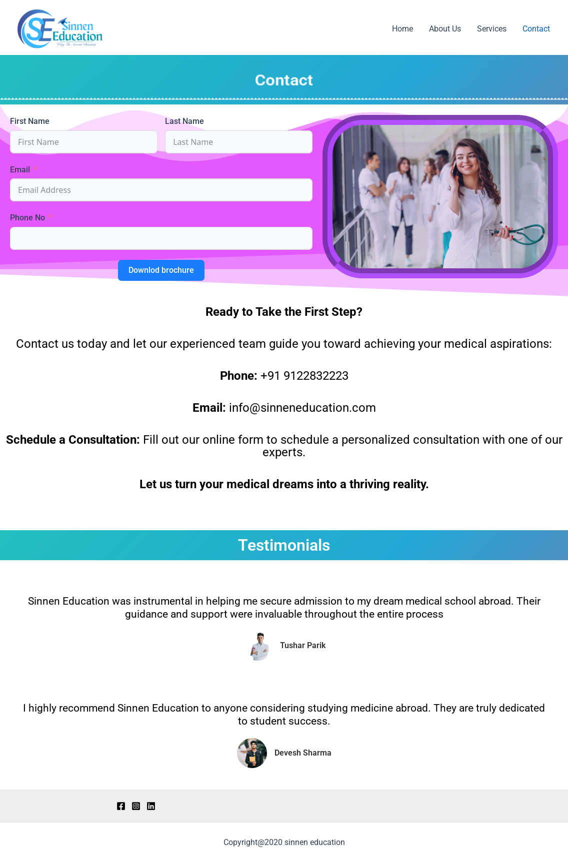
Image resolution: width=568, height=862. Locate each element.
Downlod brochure (161, 270)
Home (402, 28)
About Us (445, 28)
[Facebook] (121, 806)
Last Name (184, 121)
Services (491, 28)
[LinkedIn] (151, 806)
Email (20, 169)
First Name (30, 121)
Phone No (27, 217)
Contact (536, 28)
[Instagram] (136, 806)
